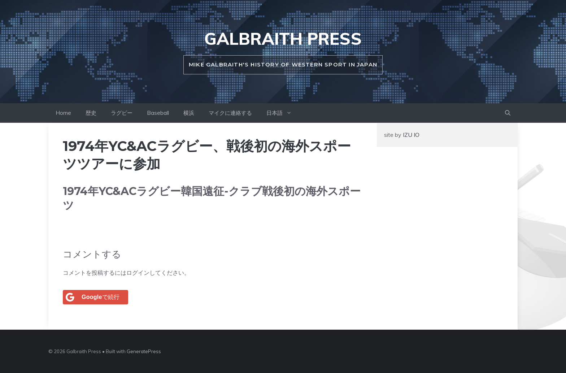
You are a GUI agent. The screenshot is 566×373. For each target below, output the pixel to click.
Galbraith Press (283, 38)
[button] (508, 113)
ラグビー (121, 112)
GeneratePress (144, 351)
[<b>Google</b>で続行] (95, 297)
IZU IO (410, 134)
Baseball (158, 112)
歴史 (91, 112)
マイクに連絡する (230, 112)
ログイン (137, 272)
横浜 (188, 112)
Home (63, 112)
